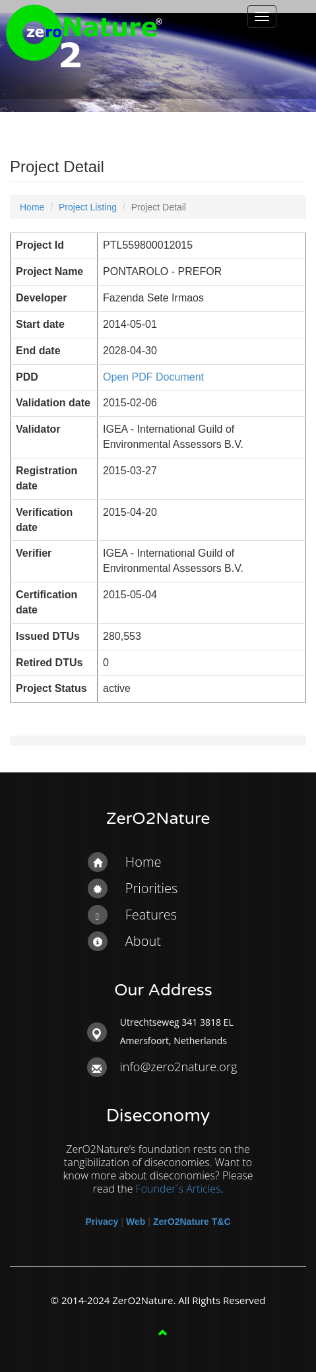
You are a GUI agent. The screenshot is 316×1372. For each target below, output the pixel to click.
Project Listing (88, 207)
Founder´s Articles (178, 1188)
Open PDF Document (153, 377)
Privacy (101, 1221)
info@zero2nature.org (178, 1067)
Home (32, 207)
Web (135, 1221)
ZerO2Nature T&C (191, 1221)
